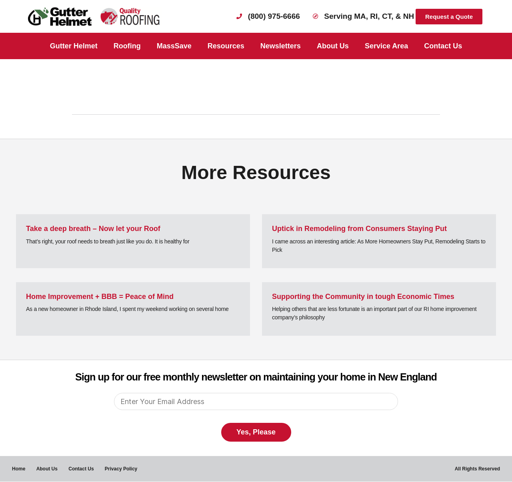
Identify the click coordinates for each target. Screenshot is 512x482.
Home (18, 469)
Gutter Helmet (74, 46)
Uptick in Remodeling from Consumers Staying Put (359, 229)
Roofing (127, 46)
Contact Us (443, 46)
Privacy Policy (123, 469)
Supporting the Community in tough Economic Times (363, 297)
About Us (333, 46)
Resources (226, 46)
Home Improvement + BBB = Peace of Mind (100, 297)
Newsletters (280, 46)
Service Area (386, 46)
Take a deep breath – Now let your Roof (93, 229)
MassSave (174, 46)
